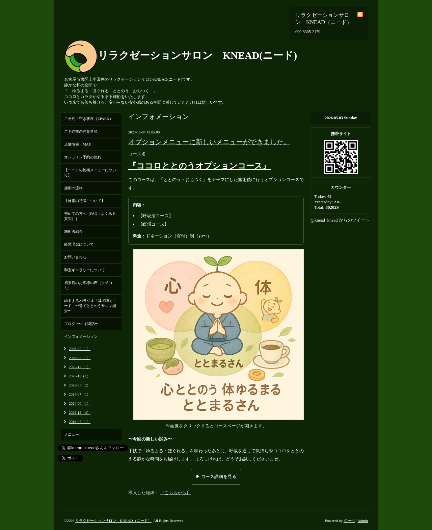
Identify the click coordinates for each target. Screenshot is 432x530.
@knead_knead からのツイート (340, 220)
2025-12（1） (79, 367)
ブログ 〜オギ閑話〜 (81, 324)
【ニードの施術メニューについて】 (90, 172)
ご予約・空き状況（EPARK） (88, 119)
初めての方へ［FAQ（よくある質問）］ (90, 216)
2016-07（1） (79, 422)
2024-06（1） (79, 403)
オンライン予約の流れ (82, 157)
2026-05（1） (79, 349)
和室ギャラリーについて (84, 270)
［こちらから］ (175, 492)
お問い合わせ (75, 257)
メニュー (71, 434)
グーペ (349, 521)
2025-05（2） (79, 385)
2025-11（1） (79, 376)
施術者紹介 (73, 231)
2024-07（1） (79, 394)
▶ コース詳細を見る (216, 476)
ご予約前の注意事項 (81, 131)
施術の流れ (73, 188)
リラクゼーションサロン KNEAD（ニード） (113, 521)
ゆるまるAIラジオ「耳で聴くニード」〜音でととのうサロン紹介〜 (90, 306)
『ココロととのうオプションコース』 (199, 165)
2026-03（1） (79, 358)
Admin (362, 521)
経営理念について (79, 244)
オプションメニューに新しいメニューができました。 (209, 142)
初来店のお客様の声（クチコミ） (88, 285)
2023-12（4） (79, 412)
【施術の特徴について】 (84, 201)
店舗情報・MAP (77, 144)
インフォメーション (81, 336)
